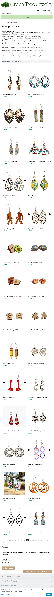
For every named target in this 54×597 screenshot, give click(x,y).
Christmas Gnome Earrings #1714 (11, 431)
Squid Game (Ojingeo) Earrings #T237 (37, 397)
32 (30, 540)
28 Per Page (18, 61)
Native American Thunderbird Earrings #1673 (39, 161)
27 (15, 540)
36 (41, 540)
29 (21, 540)
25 (10, 540)
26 (12, 540)
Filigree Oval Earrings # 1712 (35, 229)
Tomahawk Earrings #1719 (9, 397)
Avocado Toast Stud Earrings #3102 (12, 262)
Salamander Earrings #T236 (10, 498)
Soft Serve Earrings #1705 (9, 94)
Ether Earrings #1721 (8, 532)
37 (44, 540)
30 (24, 540)
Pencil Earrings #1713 (8, 363)
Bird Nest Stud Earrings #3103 (35, 262)
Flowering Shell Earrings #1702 (11, 195)
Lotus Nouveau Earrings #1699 (35, 128)
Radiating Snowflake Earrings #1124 (37, 363)
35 (38, 540)
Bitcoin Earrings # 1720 (34, 498)
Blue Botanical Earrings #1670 (10, 161)
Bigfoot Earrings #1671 (9, 229)
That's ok (49, 594)
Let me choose (5, 594)
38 (47, 540)
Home (3, 22)
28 (18, 540)
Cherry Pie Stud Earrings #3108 (36, 296)
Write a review (8, 568)
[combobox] (27, 13)
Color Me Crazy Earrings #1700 (36, 94)
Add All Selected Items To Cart (37, 571)
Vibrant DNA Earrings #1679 (35, 464)
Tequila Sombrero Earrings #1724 (36, 532)
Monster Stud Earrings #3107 (10, 330)
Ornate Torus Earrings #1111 (10, 464)
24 (7, 540)
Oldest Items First (7, 61)
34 (36, 540)
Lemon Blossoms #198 (33, 195)
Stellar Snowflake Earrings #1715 (36, 431)
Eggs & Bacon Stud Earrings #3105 (12, 296)
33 (33, 540)
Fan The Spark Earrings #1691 (10, 128)
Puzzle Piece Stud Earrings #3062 (36, 330)
